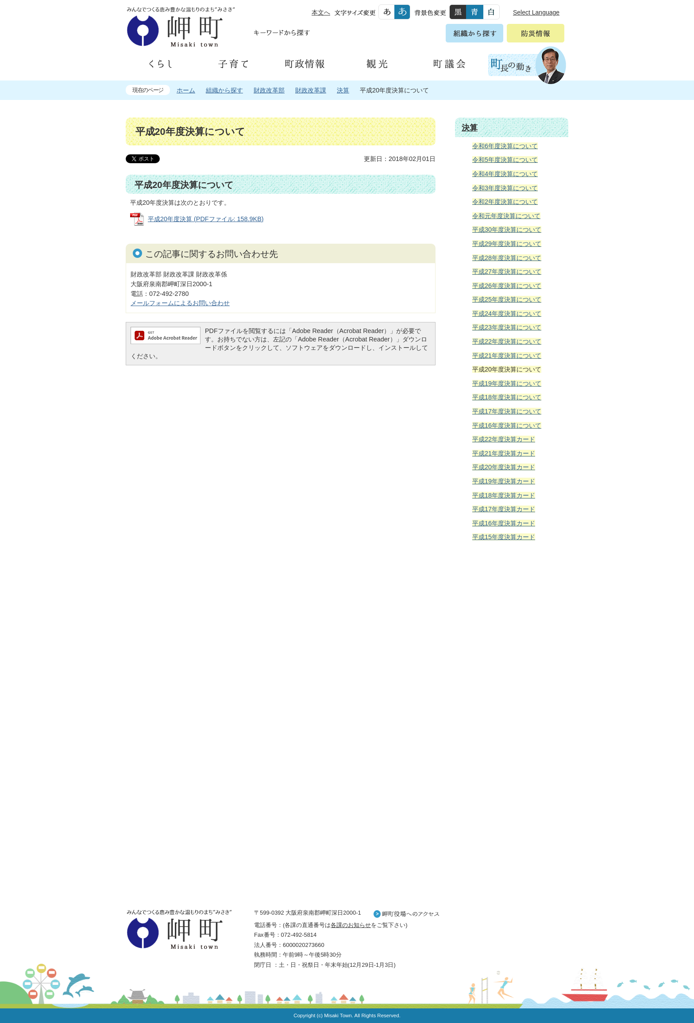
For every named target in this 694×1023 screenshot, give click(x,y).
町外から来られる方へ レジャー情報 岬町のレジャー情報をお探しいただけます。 (511, 773)
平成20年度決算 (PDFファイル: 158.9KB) (206, 218)
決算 (343, 90)
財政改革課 (310, 90)
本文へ (321, 12)
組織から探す (224, 90)
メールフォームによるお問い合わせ (180, 303)
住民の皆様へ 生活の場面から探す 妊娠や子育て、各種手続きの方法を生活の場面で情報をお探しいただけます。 (511, 644)
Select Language (536, 12)
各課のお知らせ (351, 925)
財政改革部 (269, 90)
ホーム (186, 90)
